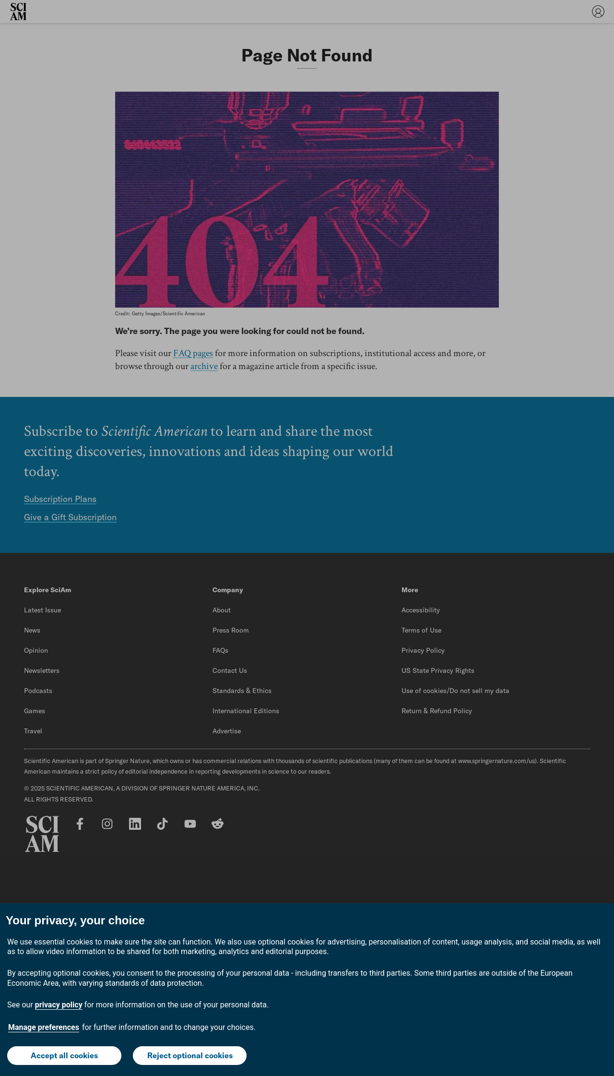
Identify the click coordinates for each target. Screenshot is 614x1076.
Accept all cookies (64, 1055)
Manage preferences (43, 1027)
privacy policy (59, 1004)
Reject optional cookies (190, 1055)
